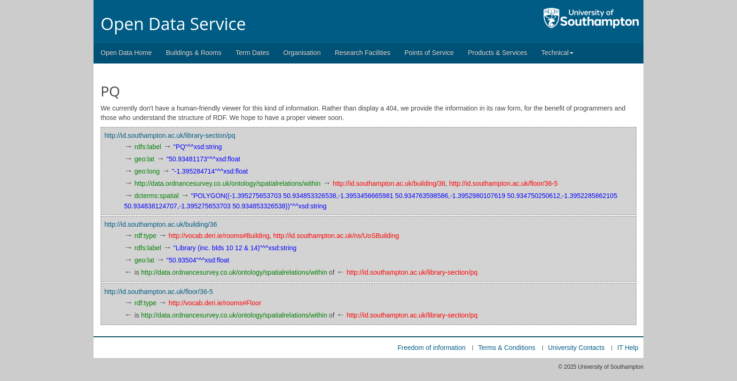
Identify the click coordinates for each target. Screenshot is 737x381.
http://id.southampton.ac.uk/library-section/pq (169, 135)
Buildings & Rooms (193, 52)
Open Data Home (126, 52)
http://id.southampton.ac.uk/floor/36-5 (503, 183)
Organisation (302, 52)
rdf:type (145, 235)
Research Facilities (362, 52)
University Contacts (576, 347)
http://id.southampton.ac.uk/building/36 (389, 183)
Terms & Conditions (506, 347)
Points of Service (429, 52)
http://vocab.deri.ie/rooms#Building (219, 235)
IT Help (627, 347)
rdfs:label (147, 147)
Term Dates (252, 52)
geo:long (147, 171)
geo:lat (144, 159)
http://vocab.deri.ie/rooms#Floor (215, 303)
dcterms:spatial (156, 195)
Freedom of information (432, 347)
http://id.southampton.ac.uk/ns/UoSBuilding (336, 235)
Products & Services (497, 52)
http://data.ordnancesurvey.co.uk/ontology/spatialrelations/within (227, 183)
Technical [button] (557, 52)
